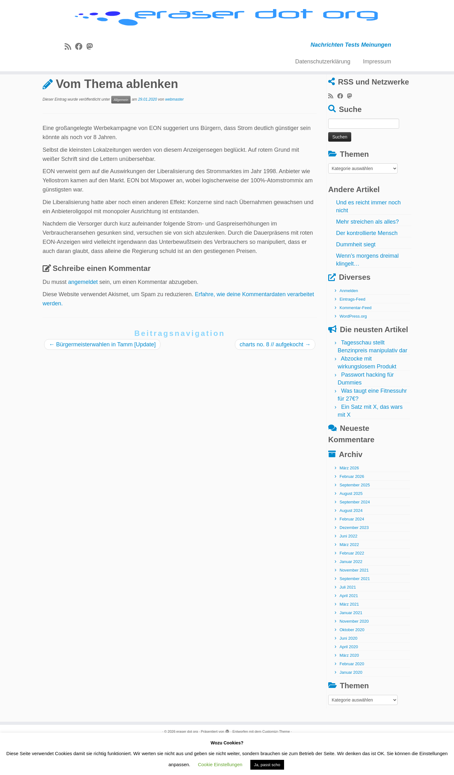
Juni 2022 (348, 569)
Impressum (377, 73)
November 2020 (354, 655)
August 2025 (351, 527)
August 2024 (351, 544)
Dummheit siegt (355, 278)
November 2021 (354, 604)
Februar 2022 (352, 586)
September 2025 (355, 518)
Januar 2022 (351, 595)
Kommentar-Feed (355, 341)
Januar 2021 (351, 646)
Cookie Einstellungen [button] (220, 764)
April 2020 (349, 680)
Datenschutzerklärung (322, 73)
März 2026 (349, 501)
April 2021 (349, 629)
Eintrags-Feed (352, 333)
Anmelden (349, 324)
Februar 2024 (352, 552)
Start (49, 99)
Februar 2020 (352, 697)
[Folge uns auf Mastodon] (91, 59)
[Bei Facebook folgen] (80, 59)
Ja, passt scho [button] (267, 764)
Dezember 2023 (354, 561)
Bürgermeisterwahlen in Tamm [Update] (102, 378)
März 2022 (349, 578)
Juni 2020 (348, 672)
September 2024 (355, 535)
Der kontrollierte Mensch (367, 267)
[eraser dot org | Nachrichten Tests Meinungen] (227, 24)
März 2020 (349, 689)
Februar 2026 (352, 510)
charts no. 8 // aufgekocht (275, 378)
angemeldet (83, 315)
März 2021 (349, 638)
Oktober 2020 (352, 663)
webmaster (174, 133)
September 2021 (355, 612)
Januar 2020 (351, 706)
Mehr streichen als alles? (367, 255)
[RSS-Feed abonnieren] (70, 59)
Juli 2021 (348, 621)
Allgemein (73, 99)
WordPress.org (353, 350)
